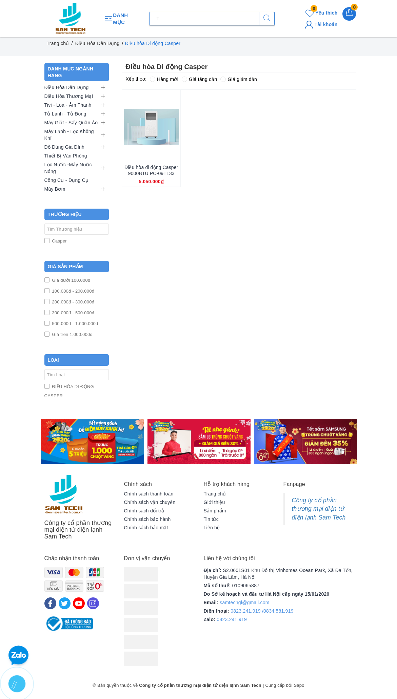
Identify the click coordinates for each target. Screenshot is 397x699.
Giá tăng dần (199, 79)
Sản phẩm (215, 510)
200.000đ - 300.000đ (73, 301)
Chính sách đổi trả (144, 510)
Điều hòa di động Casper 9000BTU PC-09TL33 (151, 170)
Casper (59, 240)
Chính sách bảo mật (146, 527)
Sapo (299, 685)
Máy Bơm (54, 189)
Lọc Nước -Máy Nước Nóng (68, 168)
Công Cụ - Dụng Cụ (66, 180)
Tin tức (211, 519)
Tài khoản (321, 24)
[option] (92, 441)
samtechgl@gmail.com (245, 602)
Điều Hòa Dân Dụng (66, 87)
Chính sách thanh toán (149, 493)
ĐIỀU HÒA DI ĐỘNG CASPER (69, 391)
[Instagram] (93, 603)
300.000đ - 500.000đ (73, 312)
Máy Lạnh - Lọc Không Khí (69, 135)
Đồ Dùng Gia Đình (64, 147)
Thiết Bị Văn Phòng (65, 155)
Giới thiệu (214, 502)
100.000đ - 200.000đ (73, 291)
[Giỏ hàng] (349, 14)
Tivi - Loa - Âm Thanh (68, 105)
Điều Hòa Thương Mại (68, 96)
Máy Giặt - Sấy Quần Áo (71, 122)
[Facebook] (50, 603)
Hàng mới (164, 79)
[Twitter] (65, 603)
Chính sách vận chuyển (150, 502)
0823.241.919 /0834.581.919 (262, 611)
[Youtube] (79, 603)
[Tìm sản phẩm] (212, 18)
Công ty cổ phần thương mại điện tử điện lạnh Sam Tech (319, 509)
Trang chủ (215, 493)
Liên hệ (212, 527)
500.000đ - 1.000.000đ (74, 323)
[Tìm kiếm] (267, 18)
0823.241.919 (232, 619)
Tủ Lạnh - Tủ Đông (65, 113)
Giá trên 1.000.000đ (72, 334)
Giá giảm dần (238, 79)
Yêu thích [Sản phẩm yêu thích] (321, 13)
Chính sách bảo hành (147, 519)
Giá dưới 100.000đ (71, 280)
